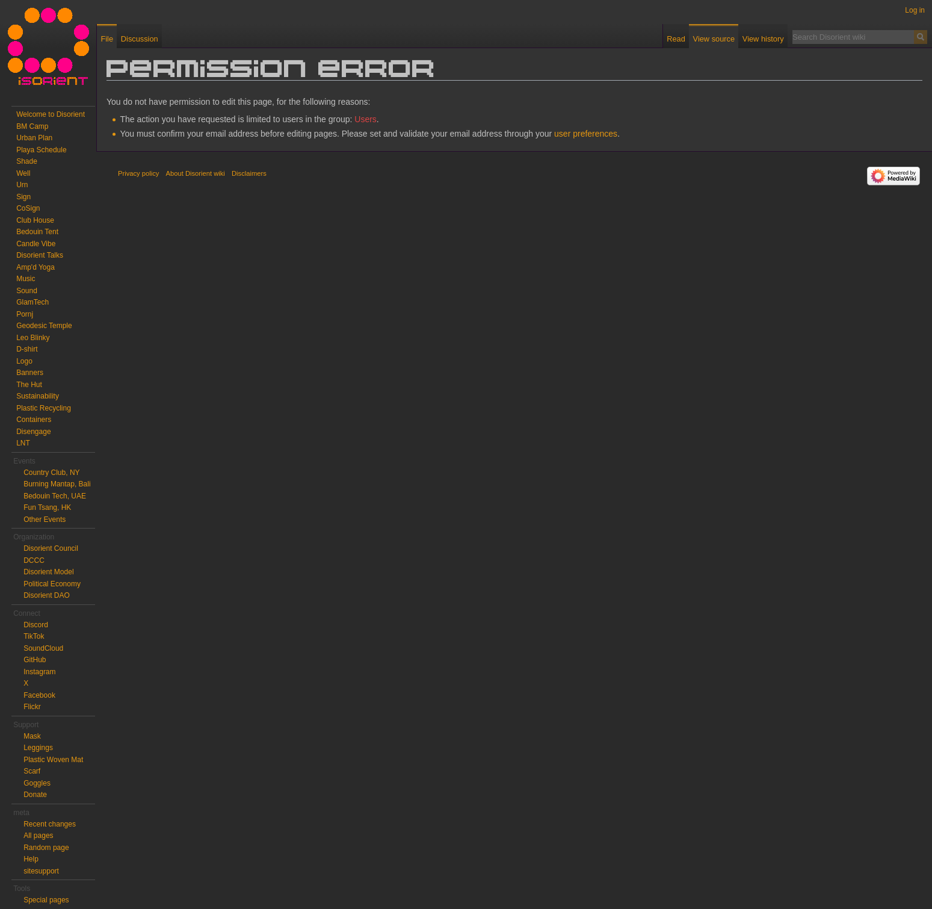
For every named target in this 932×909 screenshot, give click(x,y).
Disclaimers (249, 173)
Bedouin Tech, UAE (54, 496)
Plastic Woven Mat (53, 759)
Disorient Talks (39, 255)
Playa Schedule (41, 150)
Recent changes (49, 824)
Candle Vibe (35, 244)
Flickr (32, 707)
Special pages (46, 900)
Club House (35, 220)
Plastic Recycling (43, 408)
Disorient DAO (46, 595)
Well (23, 173)
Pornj (24, 314)
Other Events (44, 519)
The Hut (29, 384)
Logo (24, 361)
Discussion (139, 38)
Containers (33, 419)
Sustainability (37, 396)
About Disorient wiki (195, 173)
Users (365, 119)
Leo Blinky (32, 338)
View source (714, 38)
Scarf (31, 771)
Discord (35, 625)
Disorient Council (50, 548)
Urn (22, 185)
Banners (29, 372)
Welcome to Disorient (50, 114)
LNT (23, 443)
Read (676, 38)
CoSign (28, 208)
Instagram (39, 672)
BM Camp (32, 126)
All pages (38, 835)
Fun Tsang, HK (47, 507)
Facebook (39, 695)
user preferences (585, 133)
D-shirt (26, 349)
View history (763, 38)
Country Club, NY (51, 472)
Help (31, 859)
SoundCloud (43, 648)
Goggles (37, 783)
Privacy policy (138, 173)
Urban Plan (34, 138)
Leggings (38, 747)
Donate (35, 794)
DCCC (34, 560)
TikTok (33, 636)
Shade (26, 161)
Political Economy (52, 584)
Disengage (33, 431)
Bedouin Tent (37, 232)
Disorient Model (48, 572)
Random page (46, 847)
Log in (915, 10)
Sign (23, 197)
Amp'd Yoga (35, 267)
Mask (32, 736)
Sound (26, 291)
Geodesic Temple (44, 325)
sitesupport (41, 871)
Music (25, 279)
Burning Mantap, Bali (56, 484)
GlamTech (32, 302)
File (106, 38)
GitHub (34, 660)
